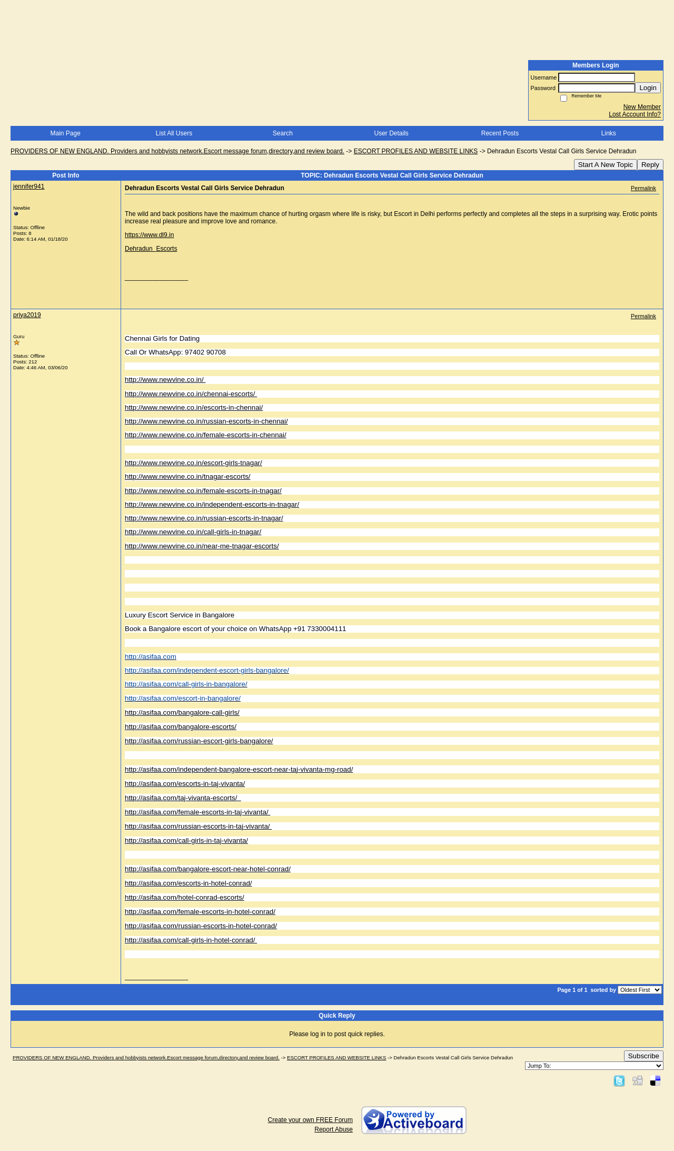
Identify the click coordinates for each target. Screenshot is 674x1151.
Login (648, 88)
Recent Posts (500, 133)
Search (283, 133)
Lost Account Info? (635, 114)
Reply (650, 165)
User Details (391, 133)
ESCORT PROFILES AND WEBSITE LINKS (416, 151)
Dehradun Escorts (151, 248)
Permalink (643, 188)
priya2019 (27, 315)
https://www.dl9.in (149, 235)
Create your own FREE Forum (310, 1120)
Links (608, 133)
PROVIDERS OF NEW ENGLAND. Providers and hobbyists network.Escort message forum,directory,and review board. (177, 151)
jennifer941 (28, 186)
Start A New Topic (605, 165)
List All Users (174, 133)
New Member (642, 107)
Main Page (65, 133)
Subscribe (643, 1056)
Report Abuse (333, 1129)
